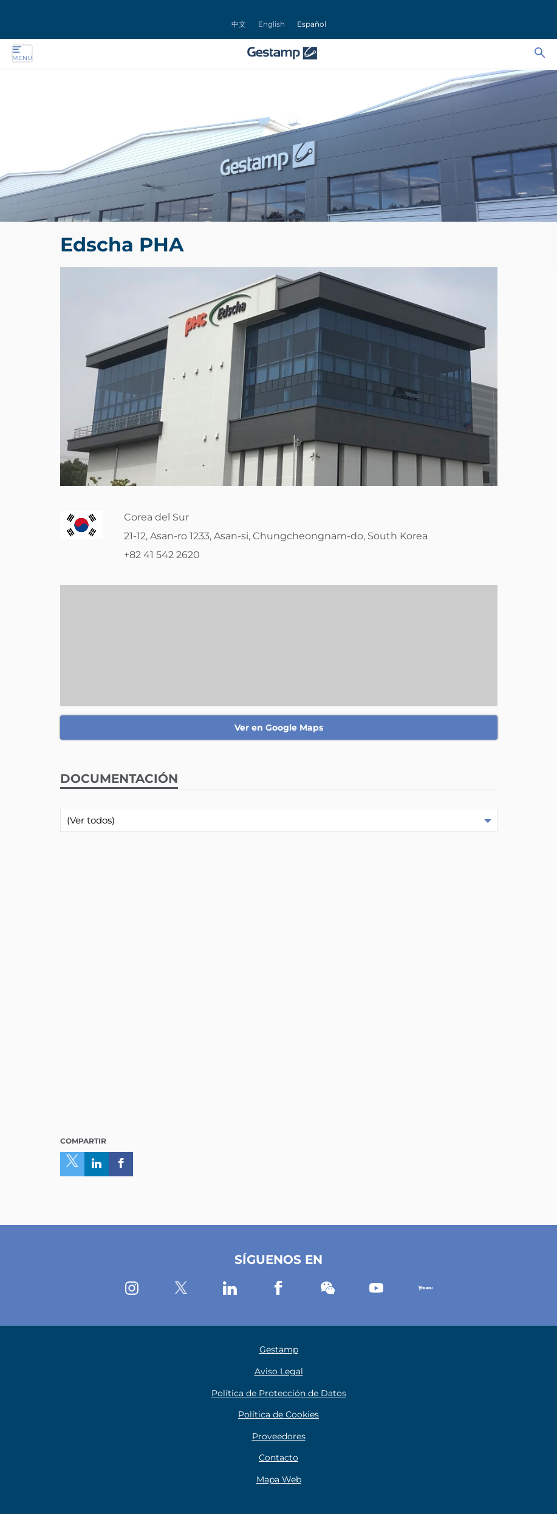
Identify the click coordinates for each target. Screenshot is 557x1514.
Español (311, 24)
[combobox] (278, 820)
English (271, 24)
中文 (238, 24)
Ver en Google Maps (278, 727)
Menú (22, 53)
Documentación (119, 778)
